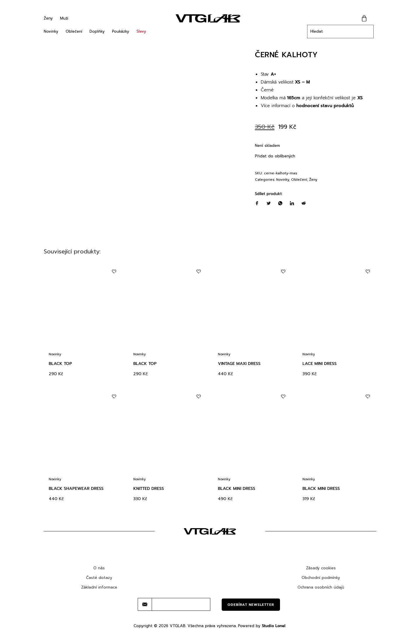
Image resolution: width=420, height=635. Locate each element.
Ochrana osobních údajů (321, 587)
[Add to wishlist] (113, 271)
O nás (99, 568)
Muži (64, 18)
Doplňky (97, 31)
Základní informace (99, 587)
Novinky (51, 31)
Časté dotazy (99, 577)
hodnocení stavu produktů (325, 105)
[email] (181, 604)
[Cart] (364, 18)
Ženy (48, 18)
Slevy (141, 31)
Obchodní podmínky (321, 577)
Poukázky (120, 31)
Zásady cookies (321, 568)
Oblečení (74, 31)
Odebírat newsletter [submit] (251, 604)
